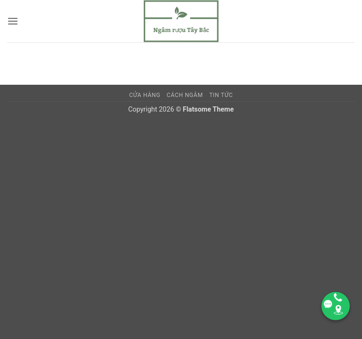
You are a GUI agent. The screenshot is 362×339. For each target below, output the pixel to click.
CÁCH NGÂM (185, 95)
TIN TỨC (221, 95)
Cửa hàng (144, 95)
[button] (12, 20)
